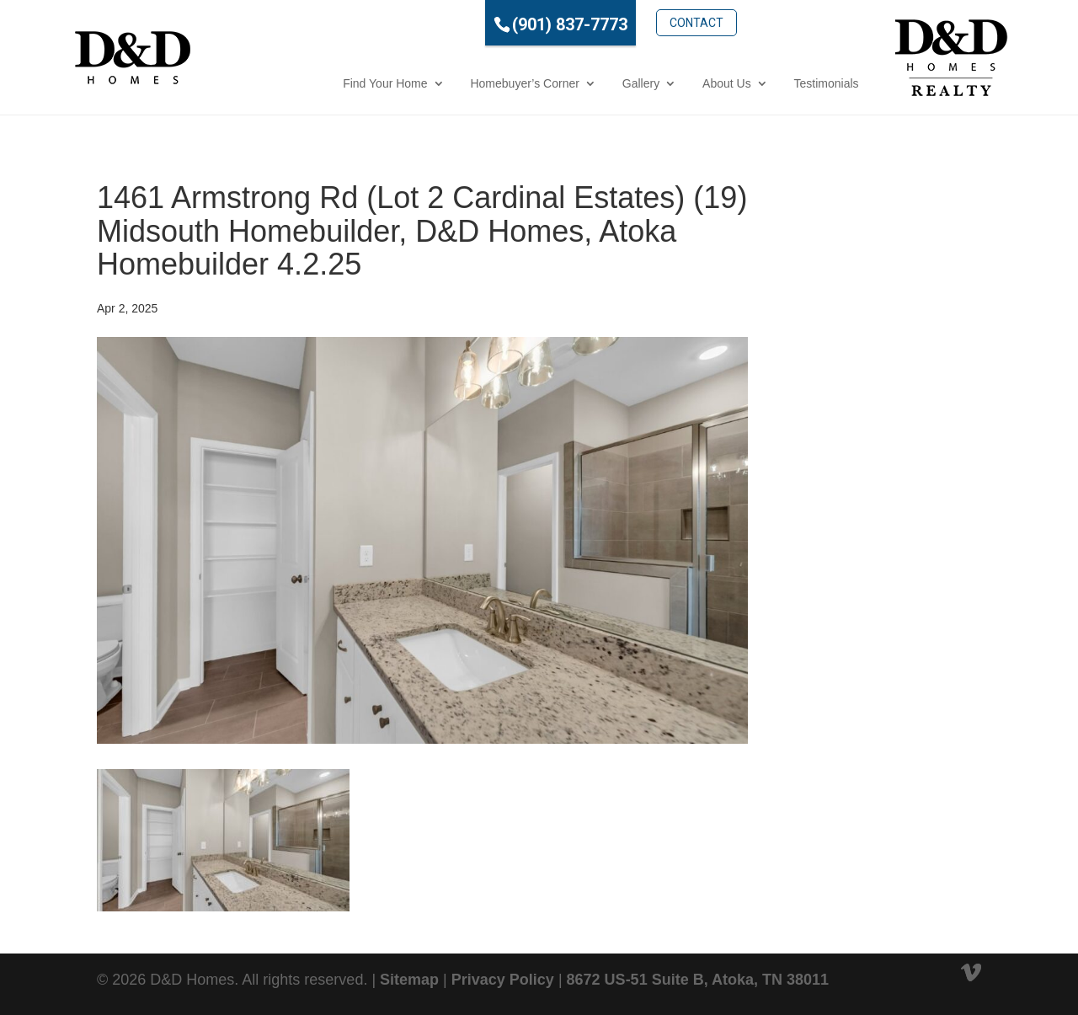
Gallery (573, 83)
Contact (630, 22)
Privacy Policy (502, 979)
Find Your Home (318, 83)
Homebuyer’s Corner (457, 83)
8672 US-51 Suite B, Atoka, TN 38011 (698, 979)
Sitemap (409, 979)
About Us (660, 83)
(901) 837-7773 (503, 24)
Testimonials (759, 83)
